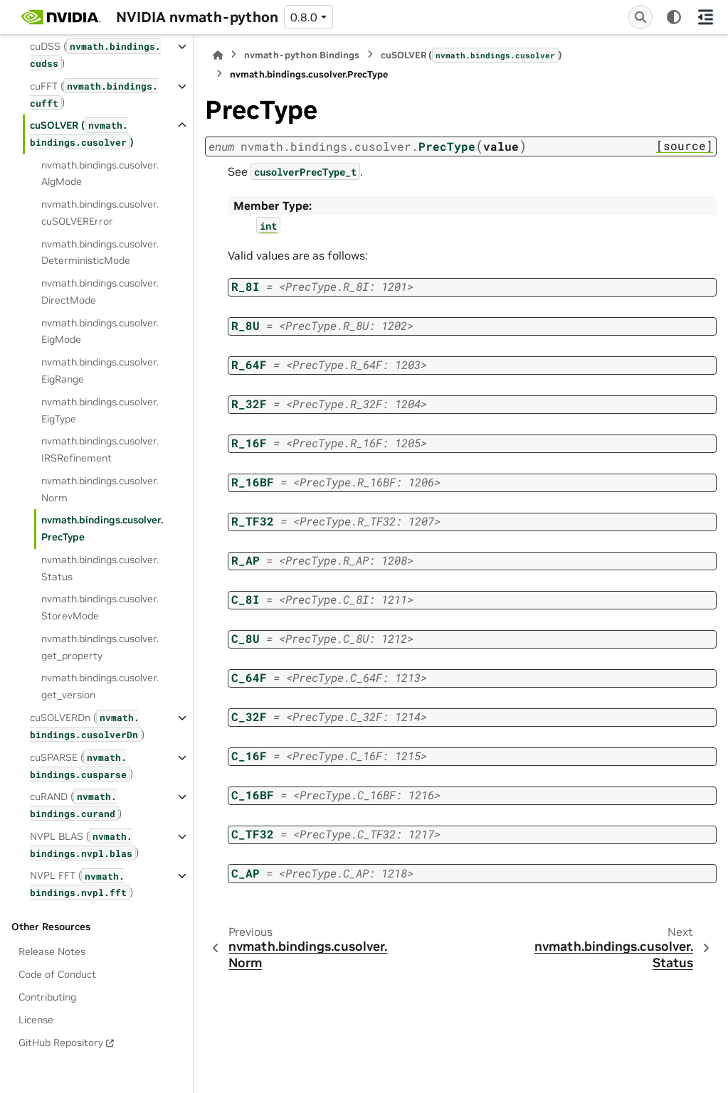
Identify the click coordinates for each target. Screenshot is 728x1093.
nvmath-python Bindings (301, 55)
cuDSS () (95, 54)
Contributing (47, 997)
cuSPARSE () (81, 766)
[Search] (640, 17)
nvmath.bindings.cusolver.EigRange (100, 370)
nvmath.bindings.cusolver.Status (100, 568)
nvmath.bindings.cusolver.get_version (100, 686)
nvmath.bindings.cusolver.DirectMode (100, 291)
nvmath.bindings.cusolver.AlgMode (100, 173)
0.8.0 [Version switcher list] (303, 17)
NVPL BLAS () (84, 844)
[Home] (218, 55)
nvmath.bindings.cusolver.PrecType (102, 528)
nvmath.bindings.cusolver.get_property (100, 647)
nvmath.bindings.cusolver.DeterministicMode (100, 252)
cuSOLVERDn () (87, 726)
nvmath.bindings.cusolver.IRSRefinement (100, 449)
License (36, 1019)
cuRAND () (76, 805)
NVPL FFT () (81, 884)
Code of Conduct (57, 974)
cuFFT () (94, 94)
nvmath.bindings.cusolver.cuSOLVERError (100, 213)
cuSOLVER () (82, 133)
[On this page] (705, 17)
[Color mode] (673, 17)
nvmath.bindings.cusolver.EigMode (100, 331)
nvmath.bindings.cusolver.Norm (100, 489)
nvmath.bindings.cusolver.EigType (100, 410)
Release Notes (52, 951)
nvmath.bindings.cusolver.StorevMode (100, 607)
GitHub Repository (61, 1042)
